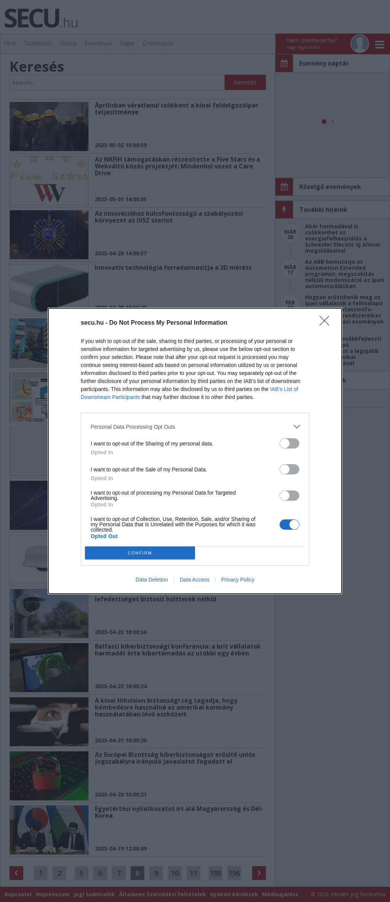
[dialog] (195, 451)
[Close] (327, 323)
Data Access (194, 580)
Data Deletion (152, 580)
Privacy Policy (237, 580)
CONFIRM (140, 553)
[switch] (289, 443)
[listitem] (195, 427)
